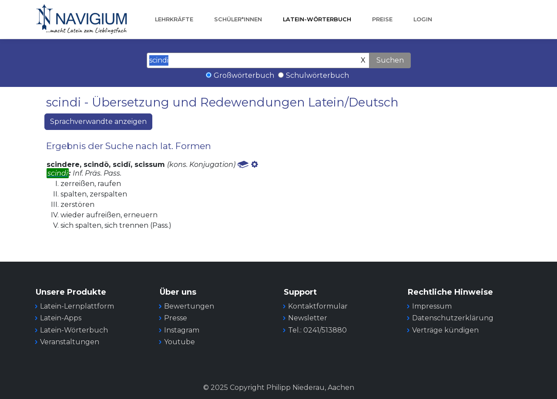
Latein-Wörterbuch (317, 19)
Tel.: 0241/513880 (317, 330)
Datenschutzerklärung (452, 318)
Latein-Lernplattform (77, 306)
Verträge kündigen (445, 330)
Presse (175, 318)
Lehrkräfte (174, 19)
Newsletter (307, 318)
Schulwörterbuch (317, 75)
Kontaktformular (318, 306)
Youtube (179, 342)
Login (422, 19)
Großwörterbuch (244, 75)
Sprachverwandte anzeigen (98, 121)
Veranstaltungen (69, 342)
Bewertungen (189, 306)
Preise (382, 19)
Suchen (390, 60)
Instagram (181, 330)
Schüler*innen (238, 19)
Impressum (432, 306)
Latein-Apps (60, 318)
